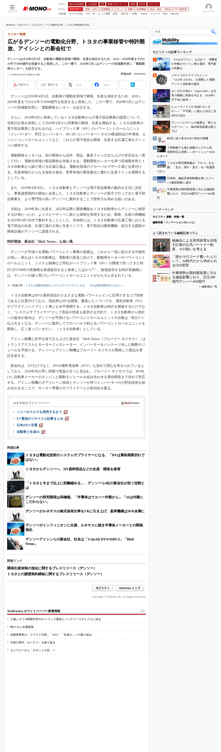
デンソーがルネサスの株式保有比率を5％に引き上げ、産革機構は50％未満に (85, 511)
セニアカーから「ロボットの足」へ (32, 650)
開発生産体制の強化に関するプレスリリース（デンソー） (52, 568)
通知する (53, 84)
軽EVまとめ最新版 (22, 627)
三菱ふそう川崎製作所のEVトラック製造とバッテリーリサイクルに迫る (55, 619)
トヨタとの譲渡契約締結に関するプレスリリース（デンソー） (55, 574)
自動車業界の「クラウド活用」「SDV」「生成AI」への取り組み (51, 634)
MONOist (10, 25)
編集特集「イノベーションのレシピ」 (175, 222)
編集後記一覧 (209, 286)
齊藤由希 (126, 73)
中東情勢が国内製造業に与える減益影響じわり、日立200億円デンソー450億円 (194, 277)
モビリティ (24, 25)
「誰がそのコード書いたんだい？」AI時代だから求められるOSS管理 (194, 261)
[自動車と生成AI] (31, 432)
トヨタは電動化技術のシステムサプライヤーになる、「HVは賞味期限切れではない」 (75, 285)
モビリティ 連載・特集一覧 (168, 216)
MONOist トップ (129, 588)
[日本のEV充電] (30, 425)
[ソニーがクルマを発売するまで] (42, 412)
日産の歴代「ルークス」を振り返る (32, 642)
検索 (213, 32)
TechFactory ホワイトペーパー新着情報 (33, 611)
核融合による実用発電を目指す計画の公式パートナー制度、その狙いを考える (194, 245)
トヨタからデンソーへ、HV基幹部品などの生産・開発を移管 (72, 469)
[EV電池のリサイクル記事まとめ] (43, 418)
